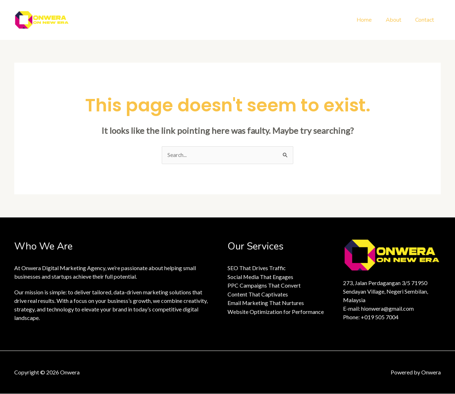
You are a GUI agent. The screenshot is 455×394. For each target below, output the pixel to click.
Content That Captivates (258, 293)
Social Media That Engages (261, 276)
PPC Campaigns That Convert (264, 285)
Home (370, 20)
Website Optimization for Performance (276, 311)
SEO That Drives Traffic (257, 268)
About (397, 20)
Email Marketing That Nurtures (266, 302)
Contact (425, 20)
